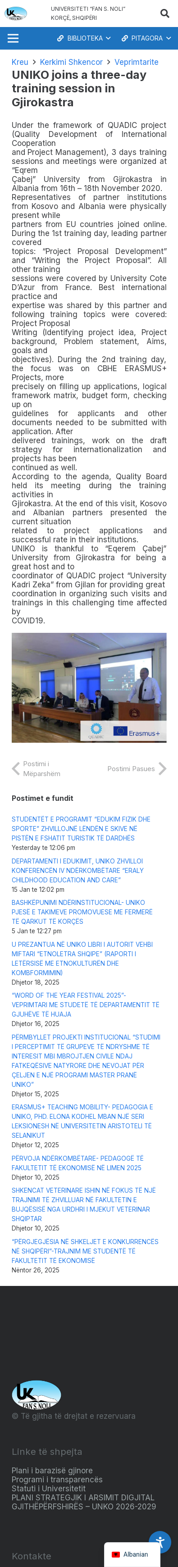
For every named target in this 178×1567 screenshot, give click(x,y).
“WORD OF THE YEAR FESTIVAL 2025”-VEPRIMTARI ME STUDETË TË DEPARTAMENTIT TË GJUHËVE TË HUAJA (86, 1005)
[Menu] (12, 38)
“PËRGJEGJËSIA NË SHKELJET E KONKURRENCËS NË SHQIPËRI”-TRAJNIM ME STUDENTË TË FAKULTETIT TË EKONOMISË (85, 1251)
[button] (165, 13)
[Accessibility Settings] (160, 1542)
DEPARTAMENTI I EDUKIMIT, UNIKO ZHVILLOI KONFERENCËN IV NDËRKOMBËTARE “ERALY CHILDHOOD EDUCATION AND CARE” (78, 871)
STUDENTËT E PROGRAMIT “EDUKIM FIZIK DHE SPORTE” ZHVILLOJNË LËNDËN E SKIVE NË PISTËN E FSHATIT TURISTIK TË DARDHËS (81, 829)
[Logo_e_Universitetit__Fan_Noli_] (16, 13)
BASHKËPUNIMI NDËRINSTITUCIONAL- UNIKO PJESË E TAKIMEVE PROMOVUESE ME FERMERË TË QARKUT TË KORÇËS (82, 912)
